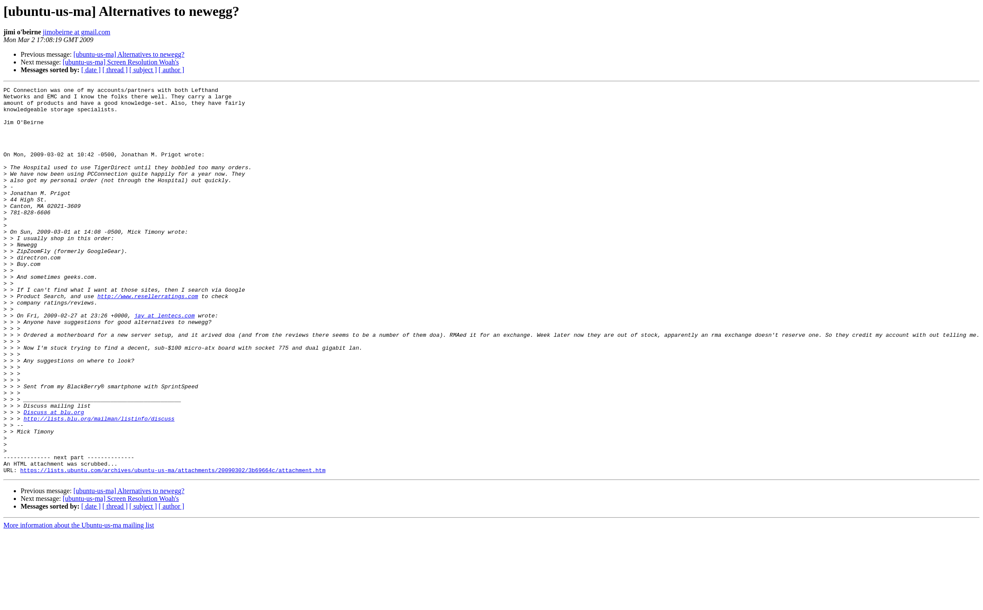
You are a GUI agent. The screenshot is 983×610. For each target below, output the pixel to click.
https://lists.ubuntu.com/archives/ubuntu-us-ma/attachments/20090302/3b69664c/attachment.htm (173, 547)
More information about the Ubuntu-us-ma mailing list (78, 602)
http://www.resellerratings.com (147, 338)
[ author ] (171, 69)
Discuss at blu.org (54, 478)
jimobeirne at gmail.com (77, 32)
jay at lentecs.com (164, 362)
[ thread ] (115, 69)
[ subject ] (143, 69)
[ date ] (91, 69)
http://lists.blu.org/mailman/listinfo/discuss (99, 485)
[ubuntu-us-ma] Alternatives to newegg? (129, 54)
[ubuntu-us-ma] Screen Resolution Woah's (121, 62)
